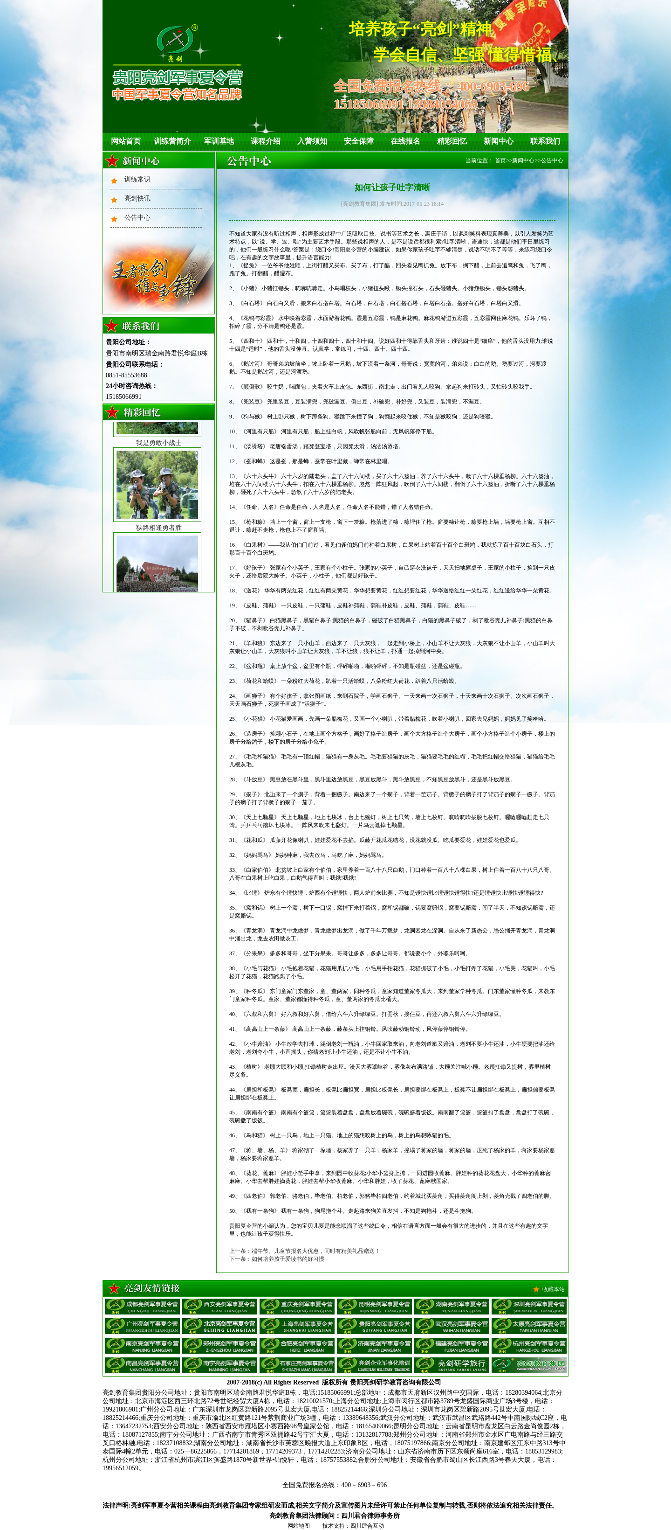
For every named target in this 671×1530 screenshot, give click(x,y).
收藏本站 (553, 1289)
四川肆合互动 (367, 1526)
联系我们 (545, 141)
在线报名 (405, 141)
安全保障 (359, 141)
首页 (500, 160)
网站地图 (299, 1526)
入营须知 (312, 141)
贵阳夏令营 (348, 249)
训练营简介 (172, 141)
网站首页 (126, 141)
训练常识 (137, 179)
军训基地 (219, 141)
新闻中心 (499, 141)
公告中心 (137, 217)
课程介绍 (266, 141)
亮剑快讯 (137, 198)
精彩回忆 (452, 141)
